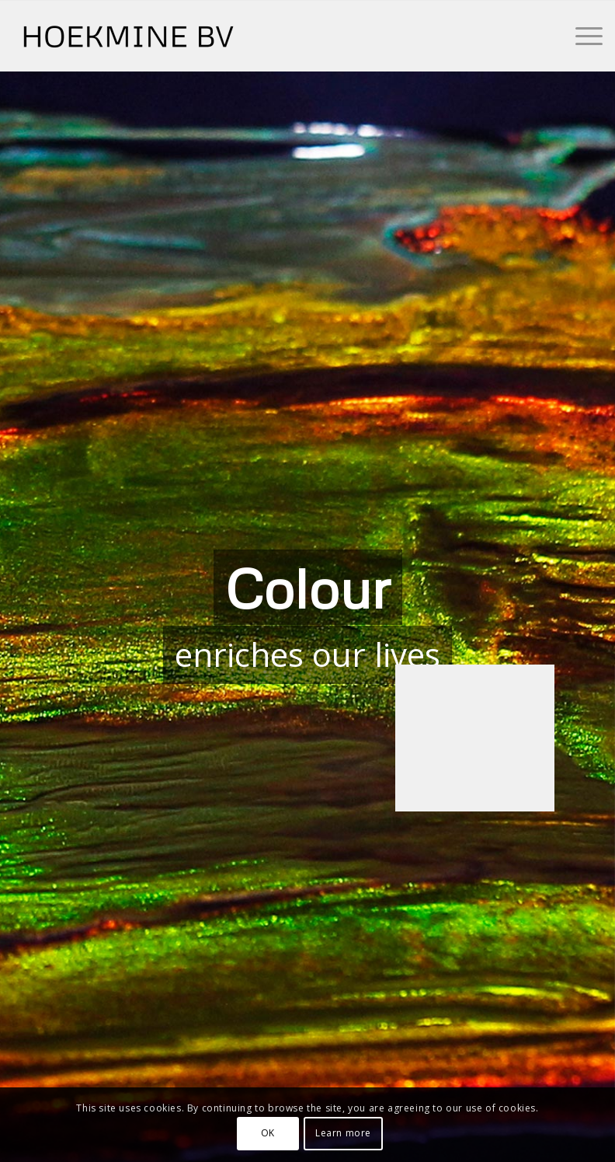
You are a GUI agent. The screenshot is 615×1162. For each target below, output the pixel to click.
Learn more (343, 1132)
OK (268, 1132)
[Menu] (581, 36)
